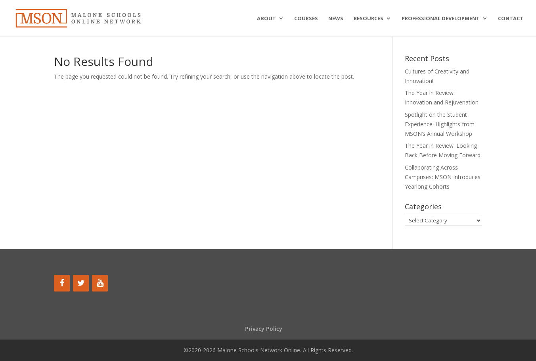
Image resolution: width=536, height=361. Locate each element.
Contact (510, 18)
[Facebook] (62, 283)
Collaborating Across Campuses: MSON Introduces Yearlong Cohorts (442, 177)
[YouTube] (100, 283)
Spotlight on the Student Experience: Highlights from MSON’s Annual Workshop (440, 124)
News (335, 18)
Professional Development (441, 18)
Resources (368, 18)
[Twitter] (81, 283)
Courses (306, 18)
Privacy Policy (263, 328)
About (266, 18)
